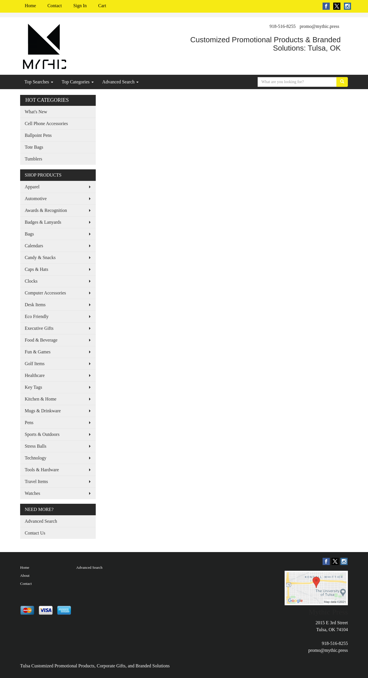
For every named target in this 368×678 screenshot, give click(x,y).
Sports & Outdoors (42, 434)
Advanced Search (120, 81)
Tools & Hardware (42, 469)
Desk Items (35, 304)
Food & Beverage (41, 340)
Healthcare (35, 375)
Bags (29, 233)
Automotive (36, 198)
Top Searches (38, 81)
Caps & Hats (36, 269)
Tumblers (33, 158)
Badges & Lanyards (43, 222)
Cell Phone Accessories (46, 123)
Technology (35, 457)
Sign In (80, 5)
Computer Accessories (45, 292)
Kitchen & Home (40, 399)
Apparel (32, 186)
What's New (36, 111)
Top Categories (78, 81)
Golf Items (35, 363)
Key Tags (33, 387)
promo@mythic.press (319, 26)
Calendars (34, 245)
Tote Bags (34, 147)
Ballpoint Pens (38, 135)
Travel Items (36, 481)
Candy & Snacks (40, 257)
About (25, 575)
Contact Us (35, 532)
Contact (54, 5)
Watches (32, 493)
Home (30, 5)
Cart (102, 5)
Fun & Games (38, 351)
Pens (29, 422)
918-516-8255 (283, 26)
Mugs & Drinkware (43, 410)
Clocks (31, 281)
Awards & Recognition (46, 210)
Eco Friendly (37, 316)
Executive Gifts (39, 328)
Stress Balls (35, 446)
